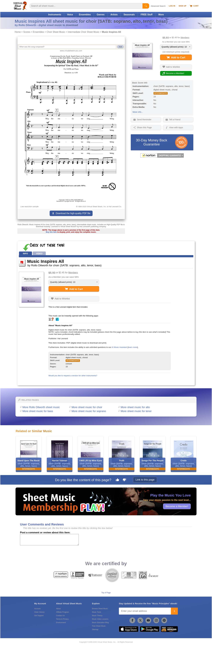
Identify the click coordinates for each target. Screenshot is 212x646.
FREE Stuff (146, 14)
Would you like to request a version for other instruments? (73, 376)
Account (37, 609)
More (161, 14)
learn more (132, 347)
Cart (194, 6)
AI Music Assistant (119, 347)
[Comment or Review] (49, 539)
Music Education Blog (100, 623)
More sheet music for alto (135, 407)
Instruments (54, 14)
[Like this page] (117, 480)
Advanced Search (158, 6)
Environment (61, 623)
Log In (172, 6)
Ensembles (85, 14)
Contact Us (60, 616)
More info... (138, 112)
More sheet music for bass (37, 411)
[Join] (174, 611)
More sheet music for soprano (89, 411)
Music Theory (97, 616)
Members (185, 37)
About (58, 609)
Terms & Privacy (62, 619)
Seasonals (129, 14)
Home (18, 32)
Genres (101, 14)
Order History (39, 612)
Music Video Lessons (100, 619)
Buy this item (51, 232)
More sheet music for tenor (136, 411)
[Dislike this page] (124, 480)
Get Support (39, 616)
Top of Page (106, 593)
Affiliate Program (62, 612)
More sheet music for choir (87, 407)
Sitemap (95, 629)
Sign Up (182, 6)
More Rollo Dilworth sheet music (41, 407)
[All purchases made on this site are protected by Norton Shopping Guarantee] (162, 157)
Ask (120, 47)
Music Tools (96, 612)
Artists (114, 14)
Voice (70, 14)
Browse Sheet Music (100, 609)
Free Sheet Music (99, 626)
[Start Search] (145, 6)
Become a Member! (177, 506)
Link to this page (145, 479)
